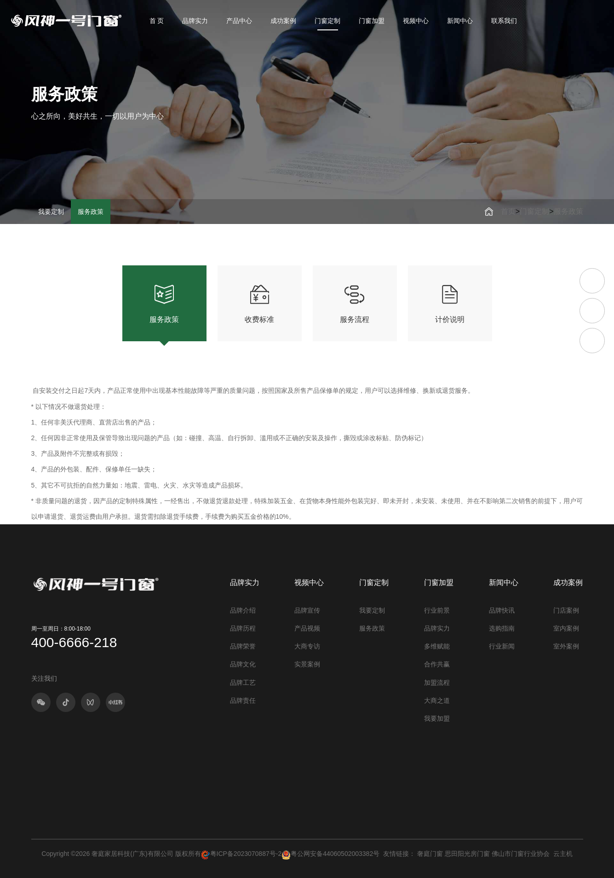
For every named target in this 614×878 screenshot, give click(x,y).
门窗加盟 (371, 20)
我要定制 (51, 211)
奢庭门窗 (430, 853)
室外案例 (566, 646)
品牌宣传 (307, 610)
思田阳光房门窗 (467, 853)
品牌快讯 (502, 610)
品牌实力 (195, 20)
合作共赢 (437, 664)
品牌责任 (243, 700)
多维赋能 (437, 646)
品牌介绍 (243, 610)
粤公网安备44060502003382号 (330, 853)
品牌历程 (243, 628)
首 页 (156, 20)
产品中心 (239, 20)
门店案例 (566, 610)
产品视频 (307, 628)
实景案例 (307, 664)
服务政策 (90, 211)
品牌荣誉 (243, 646)
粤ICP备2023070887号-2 (246, 853)
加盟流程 (437, 682)
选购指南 (502, 628)
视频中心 (416, 20)
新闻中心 (460, 20)
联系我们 (504, 20)
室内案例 (566, 628)
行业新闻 (502, 646)
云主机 (563, 853)
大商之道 (437, 700)
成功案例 (283, 20)
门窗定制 (327, 20)
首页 (508, 211)
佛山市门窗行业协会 (521, 853)
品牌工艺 (243, 682)
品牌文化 (243, 664)
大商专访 (307, 646)
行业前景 (437, 610)
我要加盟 (437, 718)
